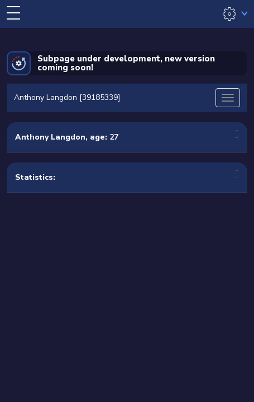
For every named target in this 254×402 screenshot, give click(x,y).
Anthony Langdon (50, 137)
